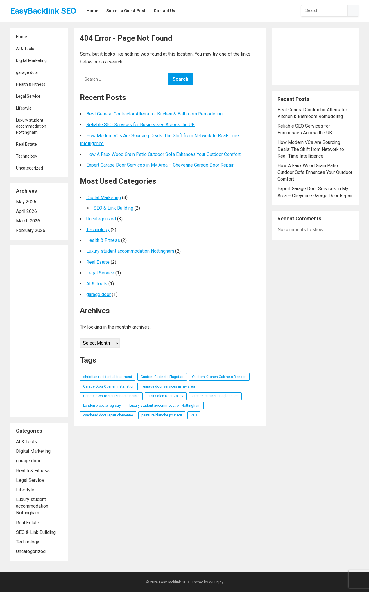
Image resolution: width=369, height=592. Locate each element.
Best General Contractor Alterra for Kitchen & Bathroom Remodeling (154, 114)
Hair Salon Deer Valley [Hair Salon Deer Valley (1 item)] (165, 396)
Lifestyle (24, 108)
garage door (27, 72)
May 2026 (26, 201)
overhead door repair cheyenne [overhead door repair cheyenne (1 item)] (108, 415)
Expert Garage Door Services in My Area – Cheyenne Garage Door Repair (160, 165)
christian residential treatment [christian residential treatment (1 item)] (107, 377)
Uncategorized (29, 168)
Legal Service (28, 96)
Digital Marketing (31, 60)
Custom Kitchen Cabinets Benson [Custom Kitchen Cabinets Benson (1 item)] (219, 377)
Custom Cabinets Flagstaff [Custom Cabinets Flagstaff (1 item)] (162, 377)
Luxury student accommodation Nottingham (31, 126)
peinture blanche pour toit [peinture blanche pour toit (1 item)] (161, 415)
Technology (26, 156)
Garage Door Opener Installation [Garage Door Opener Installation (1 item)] (109, 386)
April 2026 (26, 211)
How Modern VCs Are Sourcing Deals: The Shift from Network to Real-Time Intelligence (310, 149)
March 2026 (28, 221)
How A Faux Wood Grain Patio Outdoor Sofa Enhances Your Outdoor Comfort (163, 154)
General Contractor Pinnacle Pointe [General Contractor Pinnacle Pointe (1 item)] (111, 396)
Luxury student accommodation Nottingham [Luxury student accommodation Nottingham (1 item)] (164, 406)
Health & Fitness (30, 84)
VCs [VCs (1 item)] (194, 415)
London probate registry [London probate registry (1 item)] (102, 406)
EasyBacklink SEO (43, 11)
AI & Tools (25, 48)
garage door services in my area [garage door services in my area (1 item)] (169, 386)
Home (21, 36)
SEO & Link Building (36, 532)
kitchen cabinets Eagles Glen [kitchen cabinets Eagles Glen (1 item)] (215, 396)
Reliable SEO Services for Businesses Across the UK (140, 124)
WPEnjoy (216, 582)
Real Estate (26, 144)
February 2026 (30, 230)
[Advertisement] (39, 331)
